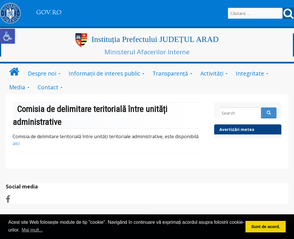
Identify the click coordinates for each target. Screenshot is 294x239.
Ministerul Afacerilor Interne (147, 51)
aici (16, 143)
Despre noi (42, 73)
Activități (211, 73)
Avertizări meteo (236, 129)
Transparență (170, 73)
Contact (48, 87)
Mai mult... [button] (32, 230)
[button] (7, 36)
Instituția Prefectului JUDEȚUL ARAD (154, 39)
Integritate (250, 73)
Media (17, 87)
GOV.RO (48, 12)
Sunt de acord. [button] (265, 226)
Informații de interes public (104, 73)
